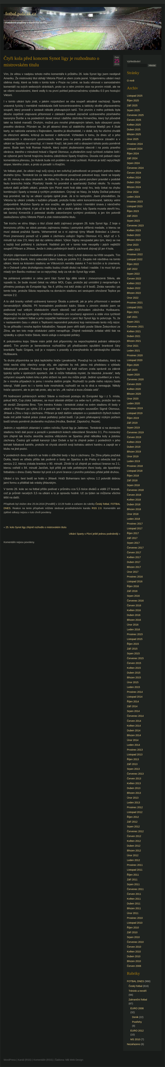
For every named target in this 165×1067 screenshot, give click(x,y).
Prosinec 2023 (135, 201)
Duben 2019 (133, 446)
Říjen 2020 (133, 365)
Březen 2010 (134, 961)
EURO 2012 (137, 1030)
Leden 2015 (133, 687)
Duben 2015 (133, 672)
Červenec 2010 (135, 942)
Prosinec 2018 (135, 466)
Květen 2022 (134, 283)
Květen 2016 (134, 610)
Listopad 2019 (134, 413)
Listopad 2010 (134, 922)
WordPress (10, 1059)
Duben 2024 (133, 182)
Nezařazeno (133, 1044)
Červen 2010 (134, 946)
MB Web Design (74, 1059)
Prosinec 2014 (135, 692)
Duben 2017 (133, 562)
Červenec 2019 (135, 432)
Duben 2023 (133, 235)
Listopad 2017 (134, 528)
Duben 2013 (133, 788)
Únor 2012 (132, 855)
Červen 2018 (134, 494)
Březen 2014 (134, 735)
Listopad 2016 (134, 581)
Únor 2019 (132, 456)
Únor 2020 (132, 398)
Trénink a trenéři (137, 990)
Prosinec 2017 (135, 523)
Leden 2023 (133, 249)
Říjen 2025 (133, 100)
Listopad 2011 (134, 869)
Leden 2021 (133, 350)
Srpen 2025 (133, 110)
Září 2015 (132, 648)
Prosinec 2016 (135, 576)
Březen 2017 (134, 567)
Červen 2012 (134, 836)
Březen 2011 (134, 908)
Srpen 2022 (133, 273)
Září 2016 (132, 591)
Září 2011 (132, 879)
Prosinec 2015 (135, 634)
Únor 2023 (132, 244)
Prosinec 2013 (135, 749)
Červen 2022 (134, 278)
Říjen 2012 (133, 817)
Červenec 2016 (135, 600)
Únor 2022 (132, 297)
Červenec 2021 (135, 326)
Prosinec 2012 (135, 807)
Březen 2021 (134, 341)
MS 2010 (135, 1039)
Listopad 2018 (134, 470)
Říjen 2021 (133, 312)
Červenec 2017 (135, 547)
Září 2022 (132, 269)
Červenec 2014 (135, 716)
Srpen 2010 (133, 937)
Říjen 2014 (133, 701)
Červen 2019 (134, 437)
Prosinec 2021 (135, 302)
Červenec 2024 (135, 168)
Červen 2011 (134, 894)
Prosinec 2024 (135, 144)
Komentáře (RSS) (43, 1059)
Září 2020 (132, 369)
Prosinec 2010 (135, 918)
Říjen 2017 (133, 533)
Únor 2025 (132, 139)
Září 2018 (132, 480)
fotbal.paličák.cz (20, 13)
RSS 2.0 (97, 508)
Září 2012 (132, 821)
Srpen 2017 (133, 542)
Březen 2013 (134, 793)
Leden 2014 (133, 745)
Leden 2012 (133, 860)
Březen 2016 (134, 619)
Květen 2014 (134, 725)
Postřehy (137, 1022)
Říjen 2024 (133, 153)
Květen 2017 (134, 557)
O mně (130, 80)
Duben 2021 (133, 336)
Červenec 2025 (135, 115)
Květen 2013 (134, 783)
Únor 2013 (132, 797)
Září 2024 (132, 158)
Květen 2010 (134, 951)
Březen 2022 (134, 293)
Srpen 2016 (133, 595)
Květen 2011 (134, 898)
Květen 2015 (134, 668)
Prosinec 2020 (135, 355)
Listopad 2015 (134, 639)
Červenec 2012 (135, 831)
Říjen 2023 (133, 211)
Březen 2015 (134, 677)
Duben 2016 (133, 615)
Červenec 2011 (135, 889)
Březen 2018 (134, 509)
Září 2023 (132, 216)
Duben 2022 (133, 288)
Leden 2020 (133, 403)
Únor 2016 (132, 624)
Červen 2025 (134, 120)
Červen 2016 (134, 605)
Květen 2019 (134, 442)
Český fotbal (102, 504)
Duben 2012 (133, 845)
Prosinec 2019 (135, 408)
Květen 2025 (134, 124)
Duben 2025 (133, 129)
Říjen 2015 (133, 643)
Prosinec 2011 (135, 865)
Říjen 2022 (133, 264)
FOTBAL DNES (135, 981)
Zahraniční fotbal (138, 999)
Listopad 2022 (134, 259)
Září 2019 (132, 422)
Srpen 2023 (133, 220)
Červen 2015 (134, 663)
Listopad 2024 (134, 148)
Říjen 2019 (133, 418)
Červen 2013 (134, 778)
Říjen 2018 (133, 475)
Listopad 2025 (134, 95)
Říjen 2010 (133, 927)
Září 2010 (132, 932)
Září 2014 (132, 706)
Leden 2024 (133, 196)
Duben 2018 (133, 504)
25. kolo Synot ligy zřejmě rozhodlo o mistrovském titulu (36, 527)
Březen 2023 (134, 240)
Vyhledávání (133, 61)
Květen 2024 (134, 177)
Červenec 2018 (135, 490)
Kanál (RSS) (25, 1059)
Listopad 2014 (134, 696)
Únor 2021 (132, 345)
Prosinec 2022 (135, 254)
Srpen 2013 (133, 769)
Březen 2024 (134, 187)
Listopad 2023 (134, 206)
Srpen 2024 (133, 163)
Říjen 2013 (133, 759)
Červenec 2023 (135, 225)
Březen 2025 (134, 134)
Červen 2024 (134, 172)
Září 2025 (132, 105)
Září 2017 (132, 538)
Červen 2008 (134, 966)
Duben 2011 (133, 903)
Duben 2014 (133, 730)
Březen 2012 (134, 850)
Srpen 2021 (133, 321)
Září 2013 (132, 764)
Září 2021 (132, 317)
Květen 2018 (134, 499)
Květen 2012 (134, 841)
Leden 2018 (133, 518)
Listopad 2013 (134, 754)
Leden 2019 (133, 461)
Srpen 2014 (133, 711)
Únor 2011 (132, 913)
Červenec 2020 (135, 379)
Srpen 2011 (133, 884)
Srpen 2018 (133, 485)
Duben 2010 (133, 956)
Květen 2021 (134, 331)
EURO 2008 (137, 1008)
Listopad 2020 (134, 360)
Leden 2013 (133, 802)
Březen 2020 (134, 393)
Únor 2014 (132, 740)
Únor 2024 (132, 192)
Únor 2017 (132, 571)
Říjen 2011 (133, 874)
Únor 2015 (132, 682)
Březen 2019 (134, 451)
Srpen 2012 (133, 826)
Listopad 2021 (134, 307)
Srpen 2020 (133, 374)
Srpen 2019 (133, 427)
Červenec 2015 (135, 658)
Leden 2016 (133, 629)
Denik (135, 1017)
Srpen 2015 (133, 653)
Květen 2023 (134, 230)
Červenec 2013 (135, 773)
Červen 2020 (134, 384)
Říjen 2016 (133, 586)
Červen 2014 (134, 721)
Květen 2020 (134, 389)
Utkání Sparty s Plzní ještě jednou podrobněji (93, 533)
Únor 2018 (132, 514)
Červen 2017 (134, 552)
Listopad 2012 (134, 812)
